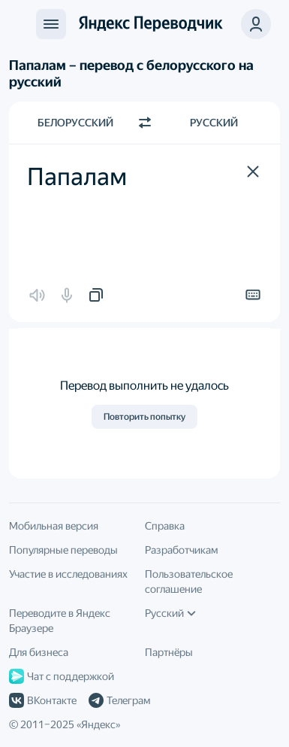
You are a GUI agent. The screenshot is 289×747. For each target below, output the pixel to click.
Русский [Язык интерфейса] (170, 613)
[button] (253, 171)
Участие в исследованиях (68, 574)
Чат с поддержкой (61, 676)
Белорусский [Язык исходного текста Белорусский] (75, 123)
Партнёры (169, 652)
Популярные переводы (63, 550)
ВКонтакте (43, 700)
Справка (165, 526)
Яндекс (98, 724)
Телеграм (119, 700)
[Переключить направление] (145, 123)
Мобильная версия (53, 526)
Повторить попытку (144, 416)
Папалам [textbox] (77, 176)
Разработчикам (181, 550)
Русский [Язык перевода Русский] (214, 123)
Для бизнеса (38, 652)
